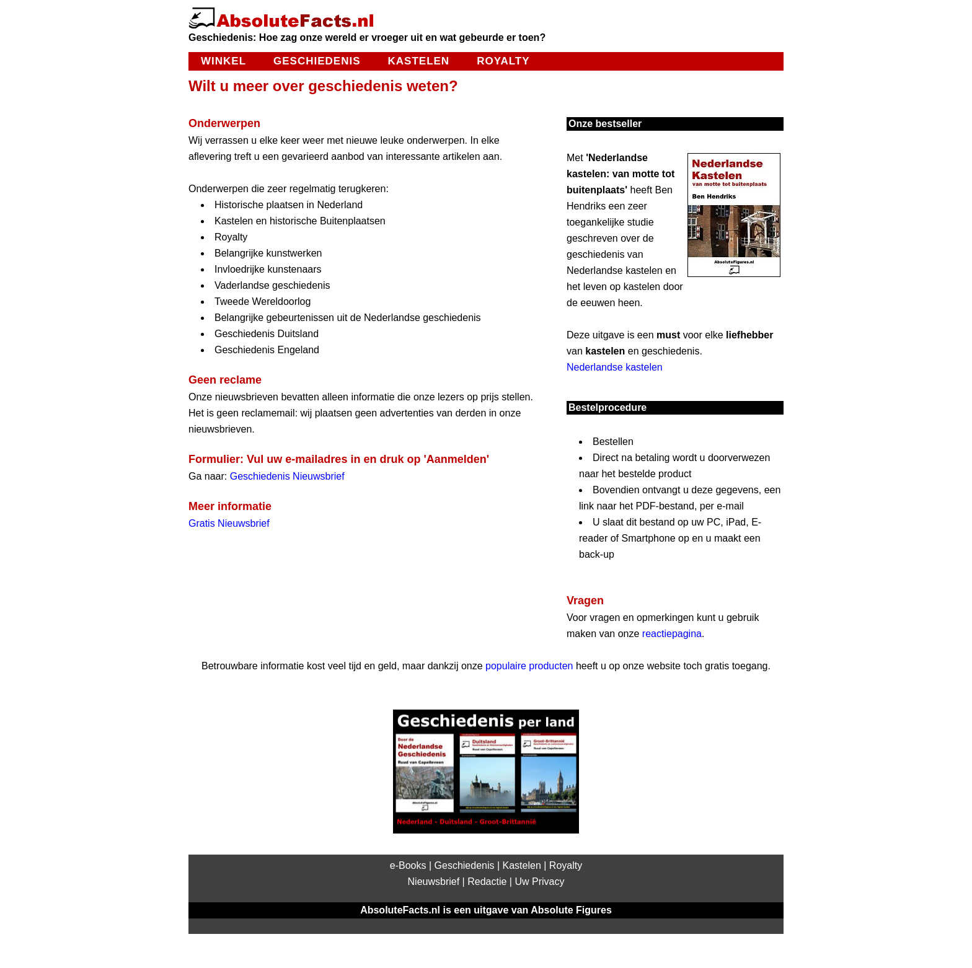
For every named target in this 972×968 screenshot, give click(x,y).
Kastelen (419, 61)
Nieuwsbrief (434, 881)
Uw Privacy (539, 881)
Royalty (503, 61)
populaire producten (529, 666)
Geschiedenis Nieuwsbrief (287, 476)
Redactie (486, 881)
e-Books (408, 865)
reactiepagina (672, 633)
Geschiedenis (316, 61)
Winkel (223, 61)
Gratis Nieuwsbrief (229, 523)
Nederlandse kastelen (615, 367)
